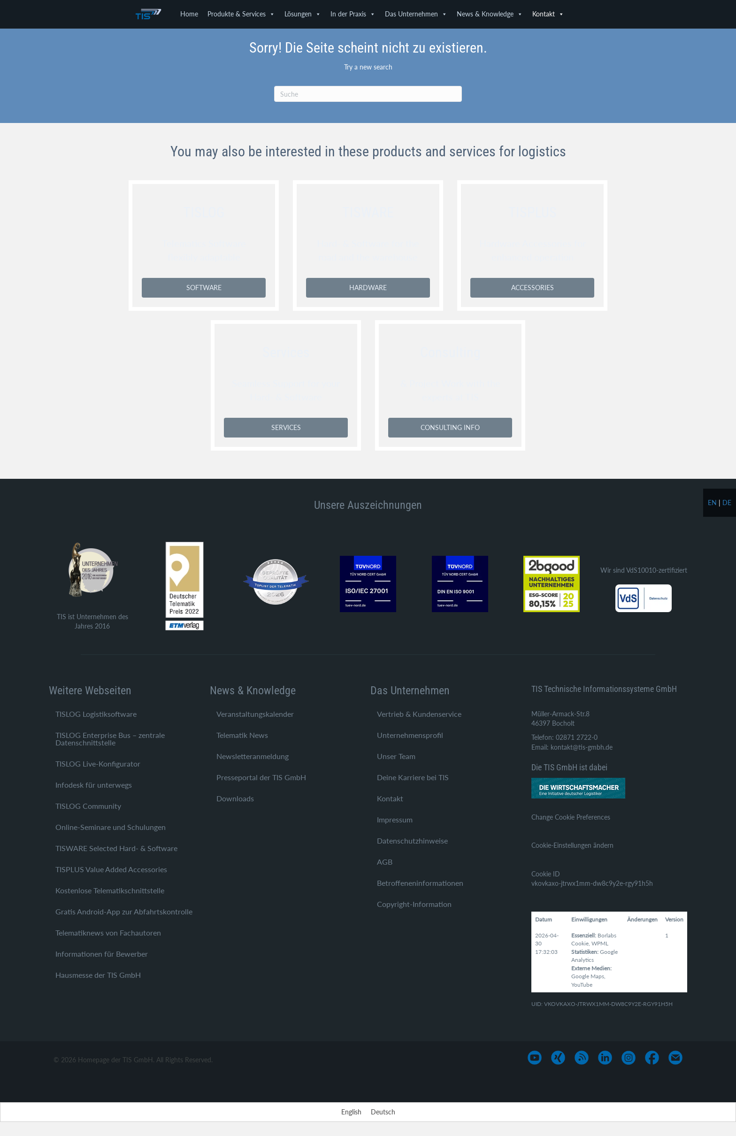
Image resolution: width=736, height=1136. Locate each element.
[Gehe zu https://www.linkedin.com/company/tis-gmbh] (605, 1058)
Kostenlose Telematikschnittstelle (109, 890)
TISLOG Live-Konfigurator (97, 763)
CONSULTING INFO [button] (450, 427)
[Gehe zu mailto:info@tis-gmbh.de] (675, 1058)
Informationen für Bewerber (101, 953)
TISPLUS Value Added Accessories (111, 869)
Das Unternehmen (416, 14)
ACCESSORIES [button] (532, 288)
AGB (384, 861)
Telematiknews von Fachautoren (108, 932)
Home (189, 14)
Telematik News (242, 734)
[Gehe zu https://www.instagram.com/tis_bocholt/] (628, 1058)
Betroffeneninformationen (420, 882)
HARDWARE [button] (368, 288)
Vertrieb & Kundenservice (419, 713)
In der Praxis (353, 14)
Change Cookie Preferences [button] (570, 817)
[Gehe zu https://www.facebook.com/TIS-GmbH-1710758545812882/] (652, 1058)
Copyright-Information (414, 903)
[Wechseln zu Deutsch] (383, 1112)
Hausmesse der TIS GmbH (98, 974)
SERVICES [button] (286, 427)
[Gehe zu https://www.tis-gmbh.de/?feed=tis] (582, 1058)
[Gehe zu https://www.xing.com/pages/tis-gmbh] (558, 1058)
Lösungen (302, 14)
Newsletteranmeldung (252, 756)
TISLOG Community (88, 805)
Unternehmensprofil (410, 734)
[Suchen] (368, 94)
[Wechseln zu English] (351, 1112)
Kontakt (548, 14)
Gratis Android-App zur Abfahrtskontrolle (123, 911)
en (712, 503)
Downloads (235, 798)
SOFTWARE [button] (204, 288)
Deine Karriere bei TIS (413, 777)
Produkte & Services (241, 14)
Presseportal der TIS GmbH (261, 777)
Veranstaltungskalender (255, 713)
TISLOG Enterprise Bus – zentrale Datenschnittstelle (110, 738)
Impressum (395, 819)
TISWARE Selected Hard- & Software (116, 848)
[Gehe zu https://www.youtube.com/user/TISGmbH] (535, 1058)
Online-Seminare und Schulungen (110, 826)
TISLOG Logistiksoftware (96, 713)
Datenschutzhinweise (412, 840)
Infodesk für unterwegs (93, 784)
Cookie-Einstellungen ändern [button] (572, 845)
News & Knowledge (490, 14)
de (726, 503)
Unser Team (396, 756)
